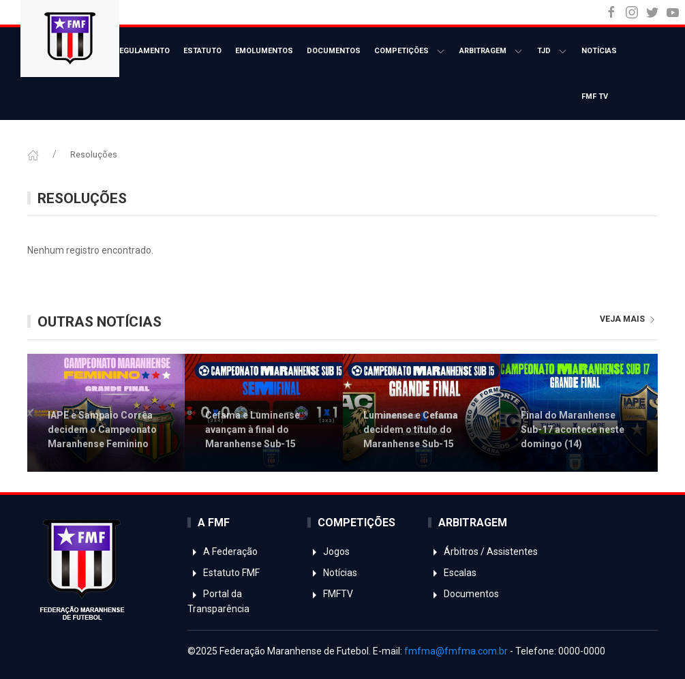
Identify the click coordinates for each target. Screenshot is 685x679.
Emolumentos (264, 50)
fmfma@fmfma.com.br (456, 651)
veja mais (629, 319)
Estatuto (202, 50)
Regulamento (142, 50)
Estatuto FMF (223, 572)
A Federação (222, 551)
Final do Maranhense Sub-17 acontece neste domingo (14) (572, 429)
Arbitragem (491, 51)
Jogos (328, 551)
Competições (410, 51)
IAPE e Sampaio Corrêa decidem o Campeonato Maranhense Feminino (102, 429)
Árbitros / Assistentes (483, 551)
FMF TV (594, 96)
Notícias (599, 50)
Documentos (334, 50)
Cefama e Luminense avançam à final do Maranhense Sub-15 (252, 429)
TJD (552, 51)
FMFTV (330, 593)
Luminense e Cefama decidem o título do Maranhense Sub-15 (410, 429)
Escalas (452, 572)
